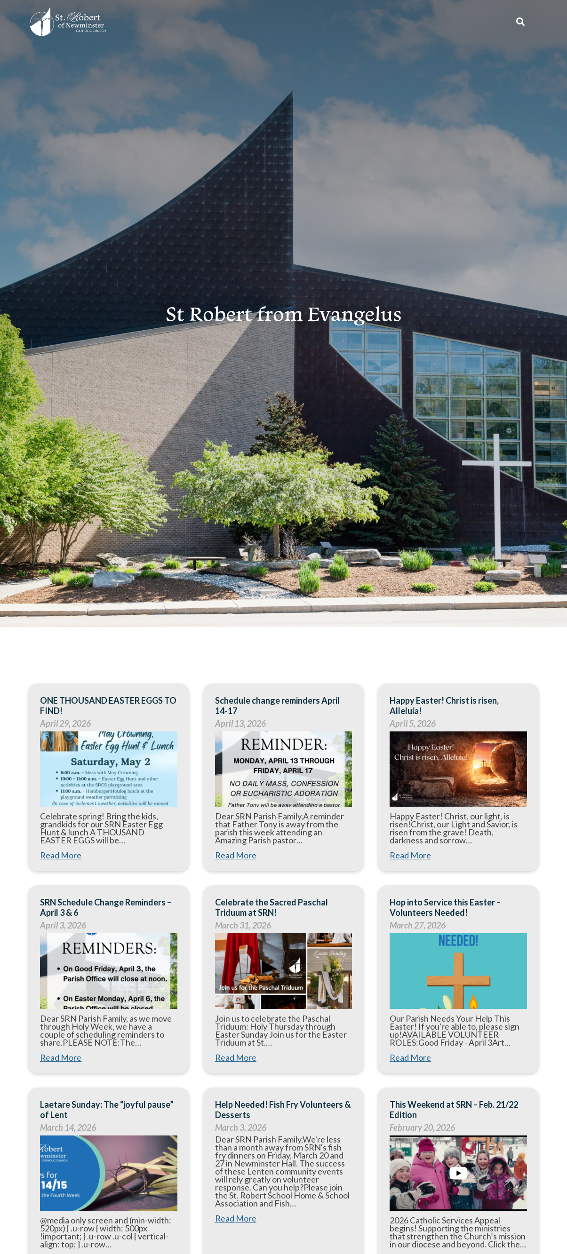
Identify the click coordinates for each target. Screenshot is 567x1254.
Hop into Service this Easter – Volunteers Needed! (445, 907)
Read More (60, 855)
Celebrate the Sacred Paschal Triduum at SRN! (271, 907)
